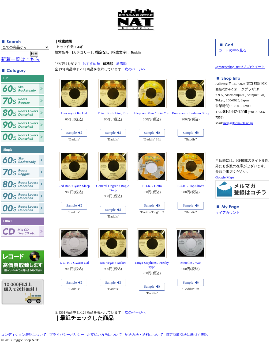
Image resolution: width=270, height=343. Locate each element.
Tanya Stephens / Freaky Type (152, 265)
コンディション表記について (23, 335)
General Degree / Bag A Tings (113, 188)
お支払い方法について (104, 335)
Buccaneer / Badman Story (190, 113)
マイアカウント (227, 213)
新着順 (121, 64)
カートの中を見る (232, 50)
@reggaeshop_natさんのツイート (240, 67)
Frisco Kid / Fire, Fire (113, 113)
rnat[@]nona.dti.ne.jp (238, 123)
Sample (71, 133)
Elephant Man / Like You (151, 113)
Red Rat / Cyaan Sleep (74, 186)
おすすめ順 (91, 64)
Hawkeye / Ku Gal (74, 113)
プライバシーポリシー (66, 335)
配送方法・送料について (144, 335)
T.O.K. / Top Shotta (190, 186)
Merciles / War (190, 263)
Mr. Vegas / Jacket (113, 263)
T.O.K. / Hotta (152, 186)
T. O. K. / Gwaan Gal (74, 263)
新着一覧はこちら (20, 59)
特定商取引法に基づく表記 (187, 335)
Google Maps (224, 177)
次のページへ (135, 69)
